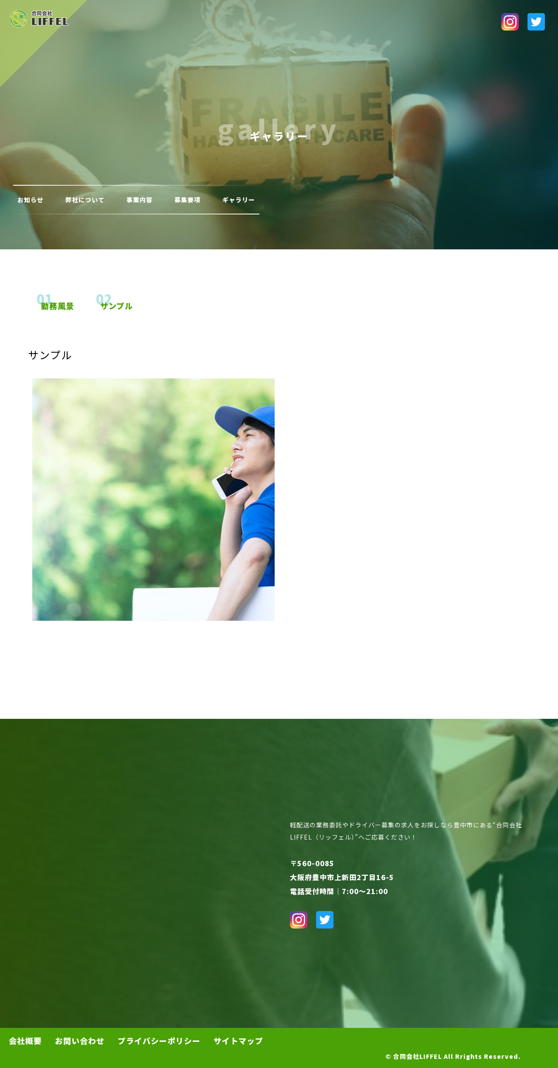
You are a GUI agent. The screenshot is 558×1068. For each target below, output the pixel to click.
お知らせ (30, 199)
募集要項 (187, 199)
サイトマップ (238, 1040)
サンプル (116, 305)
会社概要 (25, 1040)
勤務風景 (57, 305)
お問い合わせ (80, 1040)
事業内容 (139, 199)
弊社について (85, 199)
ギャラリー (238, 199)
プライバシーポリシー (159, 1040)
